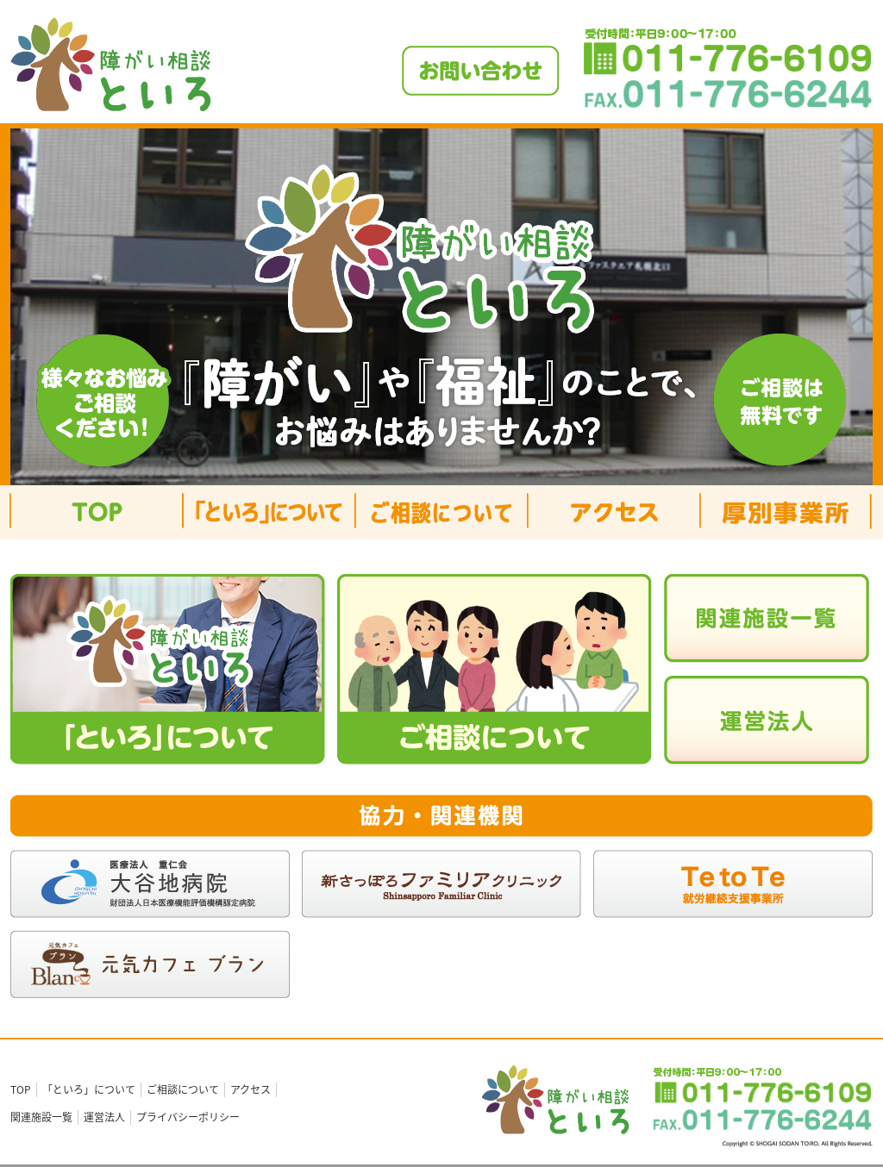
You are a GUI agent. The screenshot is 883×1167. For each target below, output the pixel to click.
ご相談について (183, 1089)
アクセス (250, 1089)
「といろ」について (88, 1089)
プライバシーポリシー (188, 1117)
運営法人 (104, 1117)
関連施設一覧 (41, 1117)
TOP (20, 1089)
